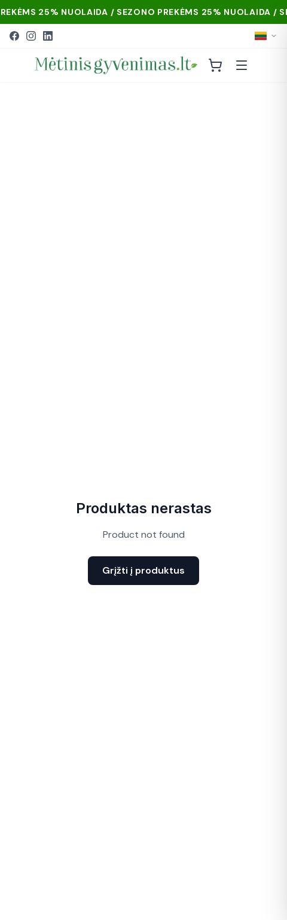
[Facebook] (14, 36)
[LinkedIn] (48, 36)
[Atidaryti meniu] (242, 65)
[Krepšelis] (215, 65)
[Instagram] (31, 36)
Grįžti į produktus (143, 570)
